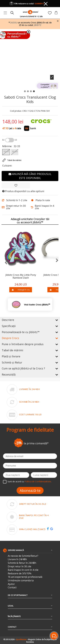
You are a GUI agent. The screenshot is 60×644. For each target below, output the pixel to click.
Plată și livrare (30, 356)
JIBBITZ (37, 25)
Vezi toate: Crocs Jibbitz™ (37, 304)
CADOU (13, 22)
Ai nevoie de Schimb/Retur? (23, 556)
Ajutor (11, 584)
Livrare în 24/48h (17, 559)
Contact (12, 587)
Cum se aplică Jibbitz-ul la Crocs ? (30, 368)
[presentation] (4, 262)
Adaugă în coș (21, 289)
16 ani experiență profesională (25, 577)
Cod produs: (16, 111)
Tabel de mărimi (30, 350)
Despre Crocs (30, 338)
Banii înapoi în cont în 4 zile (23, 570)
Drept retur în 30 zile (19, 566)
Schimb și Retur (30, 362)
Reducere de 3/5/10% (19, 573)
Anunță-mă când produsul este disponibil (30, 176)
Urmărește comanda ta (21, 580)
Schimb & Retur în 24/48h (22, 563)
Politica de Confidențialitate (37, 481)
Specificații (30, 326)
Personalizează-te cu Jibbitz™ (30, 332)
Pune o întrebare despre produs (30, 344)
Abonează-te (30, 490)
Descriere (30, 320)
